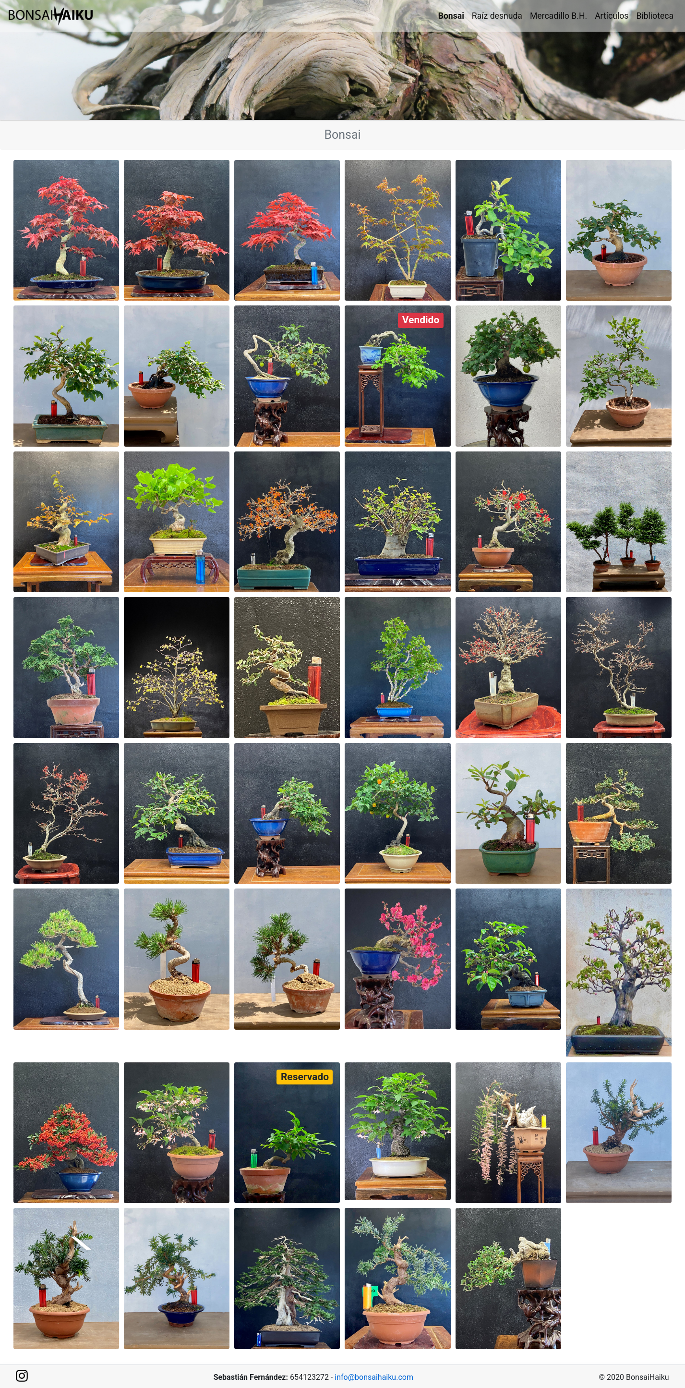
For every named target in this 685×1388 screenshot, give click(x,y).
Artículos (611, 16)
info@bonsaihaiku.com (374, 1377)
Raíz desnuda (497, 16)
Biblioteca (654, 16)
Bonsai (451, 16)
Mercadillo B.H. (558, 16)
